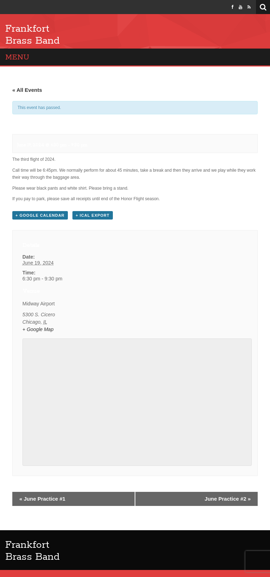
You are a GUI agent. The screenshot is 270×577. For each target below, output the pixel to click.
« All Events (27, 90)
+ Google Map (37, 329)
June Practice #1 (42, 499)
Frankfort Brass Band (32, 35)
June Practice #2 (228, 499)
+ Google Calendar (40, 215)
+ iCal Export (92, 215)
